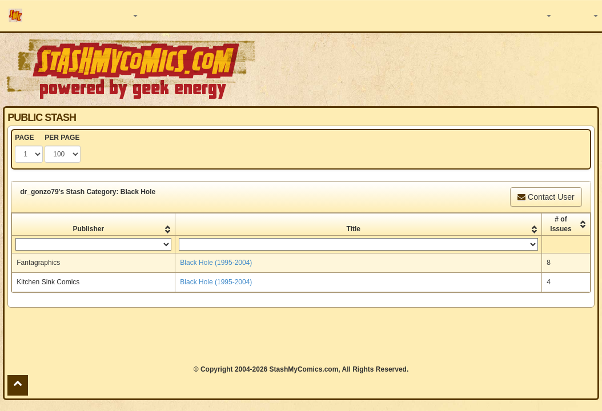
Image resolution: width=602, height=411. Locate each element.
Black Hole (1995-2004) (216, 263)
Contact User (546, 197)
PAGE (24, 138)
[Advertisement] (301, 336)
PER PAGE (62, 138)
